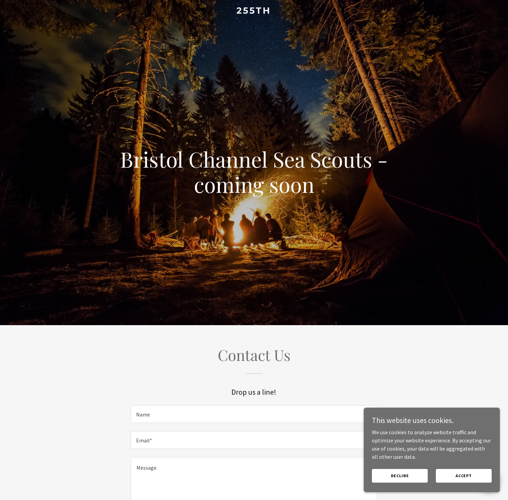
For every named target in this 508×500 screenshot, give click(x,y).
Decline (400, 475)
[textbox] (254, 414)
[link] (254, 11)
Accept (464, 475)
